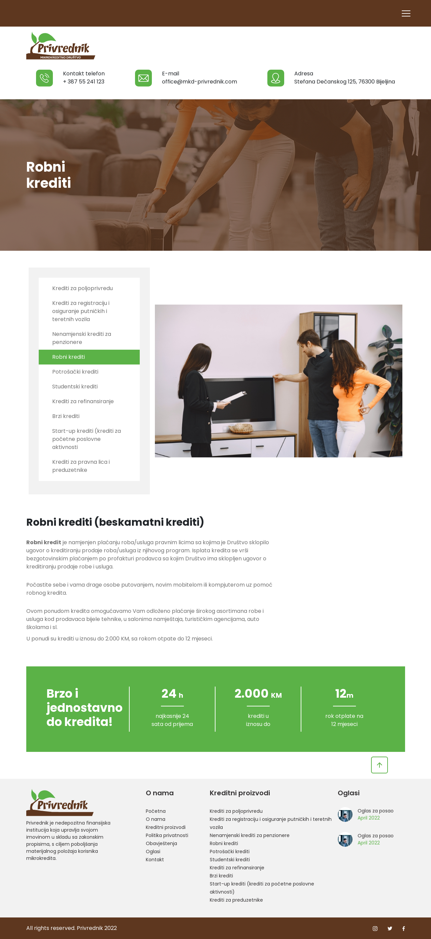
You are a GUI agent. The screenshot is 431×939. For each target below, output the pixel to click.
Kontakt (155, 859)
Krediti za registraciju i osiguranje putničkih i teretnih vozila (80, 311)
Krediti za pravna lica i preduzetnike (81, 466)
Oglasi (153, 851)
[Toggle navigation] (406, 13)
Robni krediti (68, 357)
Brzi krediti (65, 416)
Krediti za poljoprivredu (82, 288)
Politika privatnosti (167, 835)
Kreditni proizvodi (166, 827)
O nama (155, 819)
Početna (156, 811)
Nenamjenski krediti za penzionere (81, 338)
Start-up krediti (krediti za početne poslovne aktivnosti (86, 439)
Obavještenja (161, 843)
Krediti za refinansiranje (83, 401)
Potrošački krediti (75, 372)
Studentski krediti (75, 386)
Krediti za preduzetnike (236, 900)
